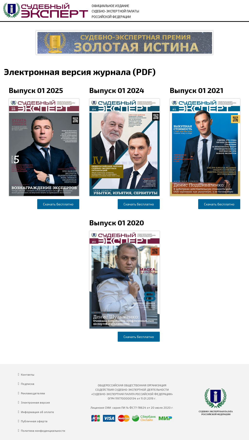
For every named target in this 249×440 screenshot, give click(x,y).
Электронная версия (35, 402)
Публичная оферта (34, 421)
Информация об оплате (37, 412)
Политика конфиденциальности (43, 430)
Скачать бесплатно (58, 204)
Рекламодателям (33, 393)
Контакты (27, 374)
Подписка (27, 383)
